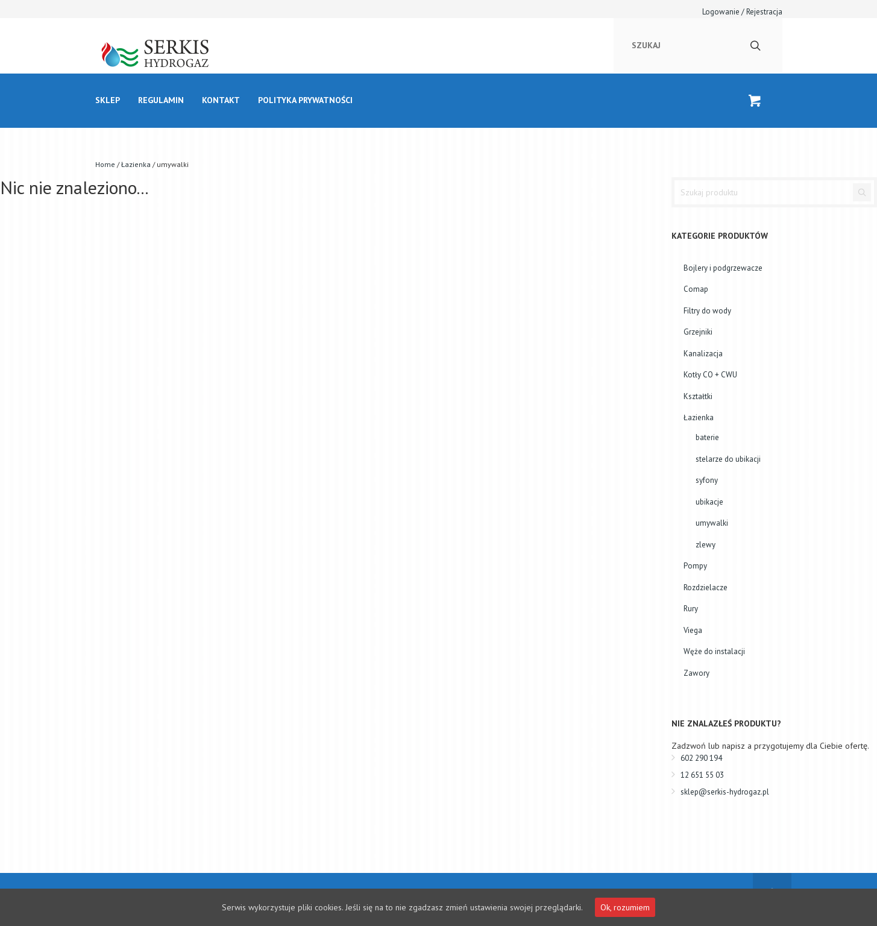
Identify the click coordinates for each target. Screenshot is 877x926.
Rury (691, 608)
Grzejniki (698, 332)
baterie (707, 437)
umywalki (712, 523)
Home (105, 164)
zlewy (705, 545)
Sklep (107, 100)
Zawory (696, 673)
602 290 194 (701, 758)
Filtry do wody (707, 311)
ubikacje (709, 502)
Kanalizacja (703, 353)
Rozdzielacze (706, 587)
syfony (707, 480)
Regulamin (161, 100)
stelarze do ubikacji (728, 459)
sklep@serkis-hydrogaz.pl (725, 792)
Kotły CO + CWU (710, 375)
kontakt (221, 100)
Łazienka (136, 164)
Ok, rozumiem (625, 907)
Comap (696, 289)
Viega (693, 630)
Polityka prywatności (305, 100)
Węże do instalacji (714, 651)
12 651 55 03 (702, 775)
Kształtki (698, 396)
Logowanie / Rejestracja (742, 12)
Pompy (695, 566)
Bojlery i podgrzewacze (723, 268)
